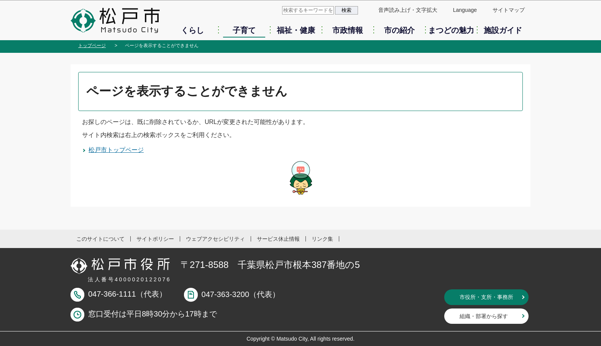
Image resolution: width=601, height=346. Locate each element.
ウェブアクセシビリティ (215, 239)
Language (465, 10)
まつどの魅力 (451, 30)
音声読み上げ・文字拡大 (407, 10)
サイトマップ (509, 10)
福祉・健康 (296, 30)
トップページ (92, 45)
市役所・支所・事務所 (486, 297)
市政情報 (347, 30)
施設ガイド (503, 30)
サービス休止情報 (278, 239)
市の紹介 (399, 30)
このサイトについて (100, 239)
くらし (192, 30)
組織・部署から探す (484, 316)
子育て (244, 30)
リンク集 (322, 239)
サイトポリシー (155, 239)
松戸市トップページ (116, 150)
